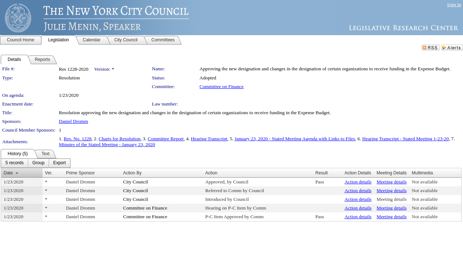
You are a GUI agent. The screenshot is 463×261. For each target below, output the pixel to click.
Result (321, 172)
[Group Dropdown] (38, 163)
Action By (132, 172)
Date (8, 172)
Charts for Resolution (120, 138)
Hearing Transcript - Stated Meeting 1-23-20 (405, 138)
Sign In (454, 4)
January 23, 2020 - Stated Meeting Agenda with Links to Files (295, 138)
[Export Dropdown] (59, 163)
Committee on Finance (221, 86)
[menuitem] (14, 163)
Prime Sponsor (80, 172)
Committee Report (166, 138)
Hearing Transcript (209, 138)
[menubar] (36, 163)
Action (211, 172)
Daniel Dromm (73, 121)
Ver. (49, 172)
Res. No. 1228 (77, 138)
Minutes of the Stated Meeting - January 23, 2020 (107, 144)
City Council (135, 182)
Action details (358, 182)
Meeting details (392, 182)
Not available (425, 182)
